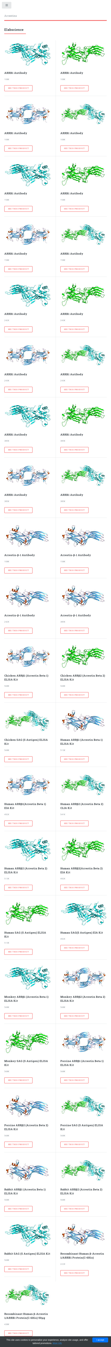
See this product (18, 88)
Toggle (7, 6)
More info (57, 1343)
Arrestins (10, 16)
